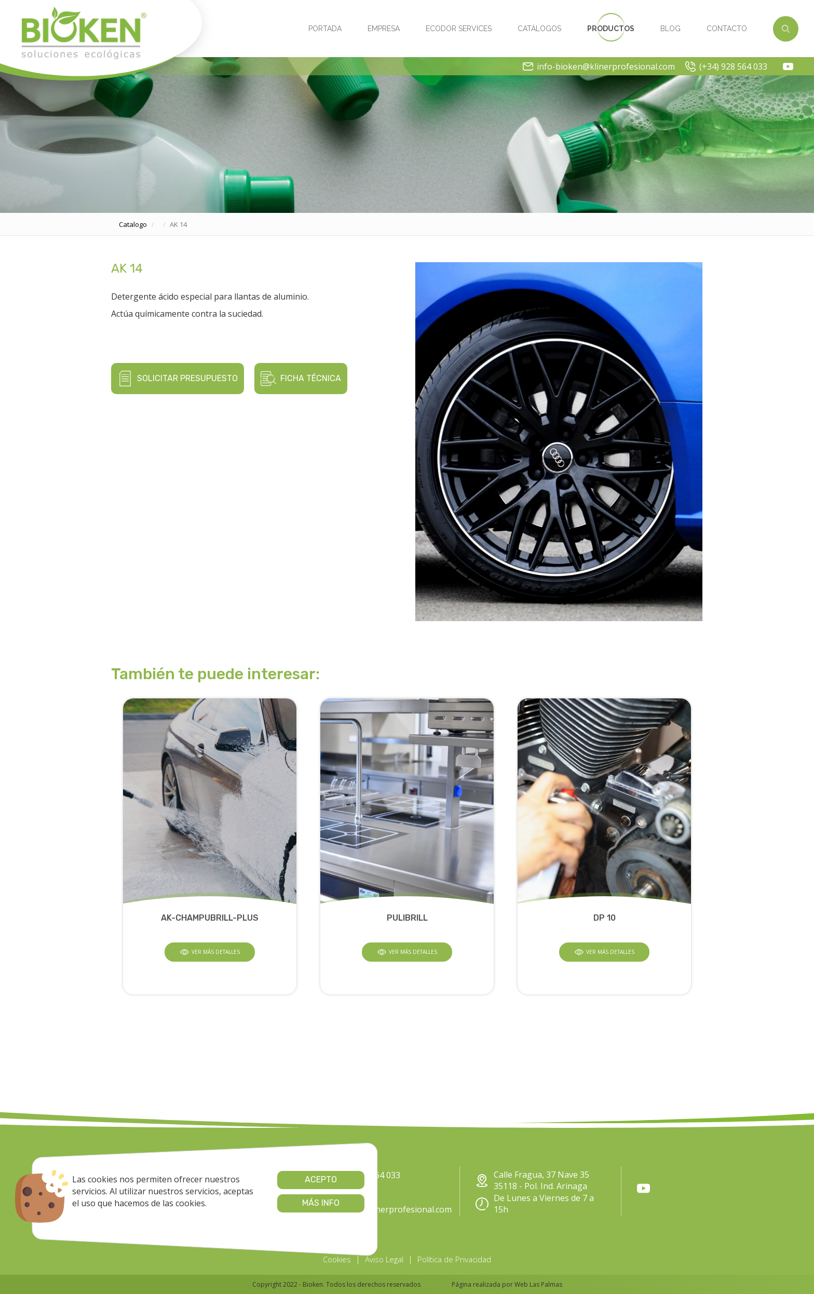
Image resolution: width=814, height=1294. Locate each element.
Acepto (296, 1179)
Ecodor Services (459, 28)
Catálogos (539, 28)
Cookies (337, 1259)
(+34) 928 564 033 (726, 66)
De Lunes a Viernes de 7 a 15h (535, 1204)
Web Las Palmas (538, 1284)
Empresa (384, 28)
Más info (296, 1203)
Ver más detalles (210, 952)
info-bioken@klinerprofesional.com (599, 66)
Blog (670, 28)
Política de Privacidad (454, 1259)
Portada (325, 28)
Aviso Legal (384, 1259)
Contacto (727, 28)
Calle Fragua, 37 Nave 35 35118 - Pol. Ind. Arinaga (532, 1180)
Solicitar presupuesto (177, 378)
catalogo (133, 224)
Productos (610, 28)
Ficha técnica (301, 378)
